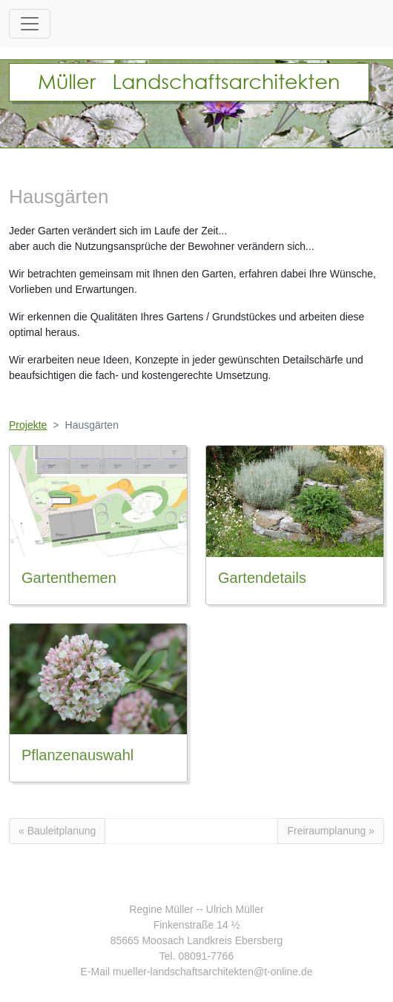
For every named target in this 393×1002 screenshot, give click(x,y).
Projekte (28, 425)
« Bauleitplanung (57, 831)
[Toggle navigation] (29, 24)
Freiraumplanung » (330, 831)
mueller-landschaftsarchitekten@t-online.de (212, 972)
